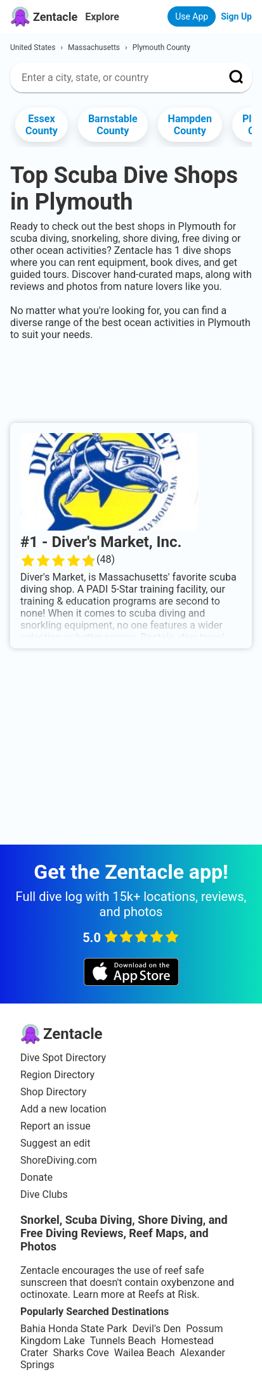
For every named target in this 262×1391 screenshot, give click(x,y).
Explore (102, 17)
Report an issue (55, 1126)
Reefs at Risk (167, 1294)
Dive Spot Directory (63, 1058)
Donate (36, 1177)
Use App (191, 16)
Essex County (41, 125)
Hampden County (190, 125)
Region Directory (57, 1075)
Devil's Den (156, 1329)
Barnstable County (113, 125)
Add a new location (63, 1109)
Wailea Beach (144, 1353)
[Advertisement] (131, 379)
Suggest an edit (55, 1143)
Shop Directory (53, 1092)
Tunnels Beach (123, 1341)
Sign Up (236, 16)
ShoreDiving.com (58, 1160)
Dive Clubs (44, 1194)
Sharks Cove (80, 1353)
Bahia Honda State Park (73, 1329)
